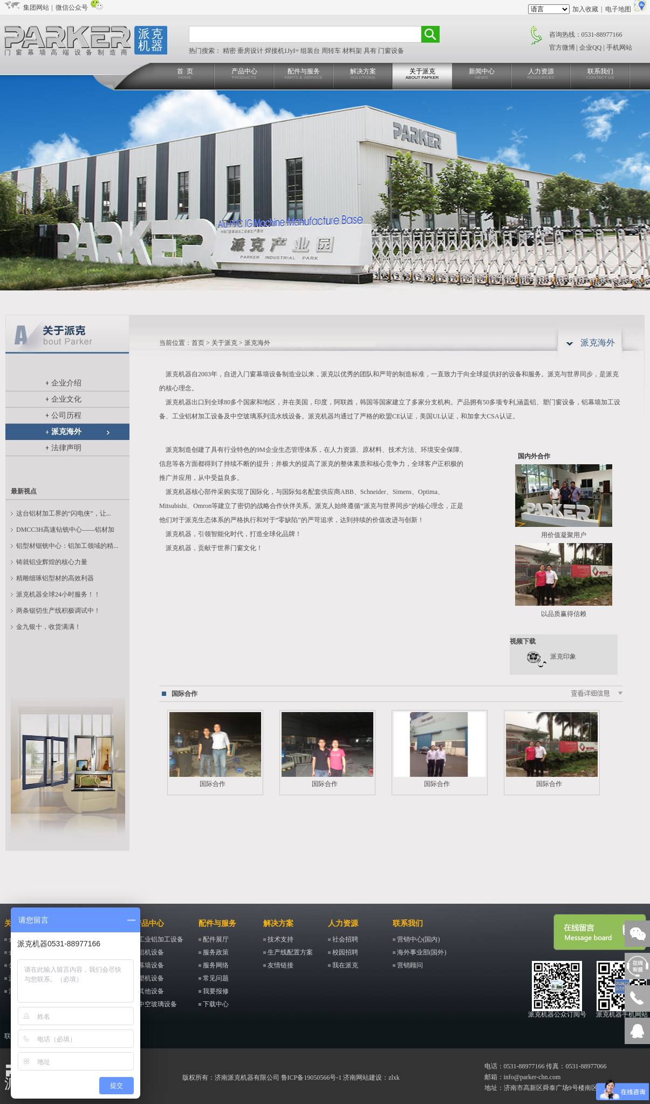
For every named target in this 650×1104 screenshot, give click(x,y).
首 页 (185, 74)
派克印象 (563, 656)
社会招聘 (345, 939)
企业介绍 (66, 383)
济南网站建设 (362, 1077)
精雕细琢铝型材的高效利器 (55, 578)
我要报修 (216, 991)
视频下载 (523, 641)
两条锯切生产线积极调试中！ (58, 610)
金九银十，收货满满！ (48, 627)
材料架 (353, 51)
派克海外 (66, 432)
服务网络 (216, 965)
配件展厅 (216, 939)
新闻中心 (481, 74)
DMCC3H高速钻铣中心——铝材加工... (65, 532)
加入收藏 (585, 9)
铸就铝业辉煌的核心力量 (51, 562)
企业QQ (590, 47)
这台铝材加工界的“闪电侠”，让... (63, 513)
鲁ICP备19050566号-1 (311, 1077)
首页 (197, 343)
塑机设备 (151, 978)
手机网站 (619, 47)
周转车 (332, 51)
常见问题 (216, 978)
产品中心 (244, 74)
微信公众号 (72, 7)
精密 (230, 51)
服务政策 (216, 952)
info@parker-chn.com (532, 1077)
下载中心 (216, 1004)
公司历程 (66, 415)
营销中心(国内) (418, 939)
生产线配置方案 (290, 952)
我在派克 (345, 965)
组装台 (310, 51)
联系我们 (600, 74)
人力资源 (541, 74)
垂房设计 (251, 51)
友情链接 (280, 965)
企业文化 (66, 399)
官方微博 (562, 47)
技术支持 (280, 939)
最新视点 (24, 491)
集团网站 (36, 7)
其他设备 (151, 991)
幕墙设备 (151, 965)
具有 (371, 51)
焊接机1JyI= (282, 51)
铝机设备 (151, 952)
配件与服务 (303, 74)
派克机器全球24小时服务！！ (58, 594)
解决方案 (363, 74)
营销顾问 (410, 965)
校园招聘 (345, 952)
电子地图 (618, 9)
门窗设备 (391, 51)
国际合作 (184, 693)
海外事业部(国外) (422, 952)
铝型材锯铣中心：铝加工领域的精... (67, 546)
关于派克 (422, 74)
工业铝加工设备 (160, 939)
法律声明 (66, 448)
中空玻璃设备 (157, 1004)
